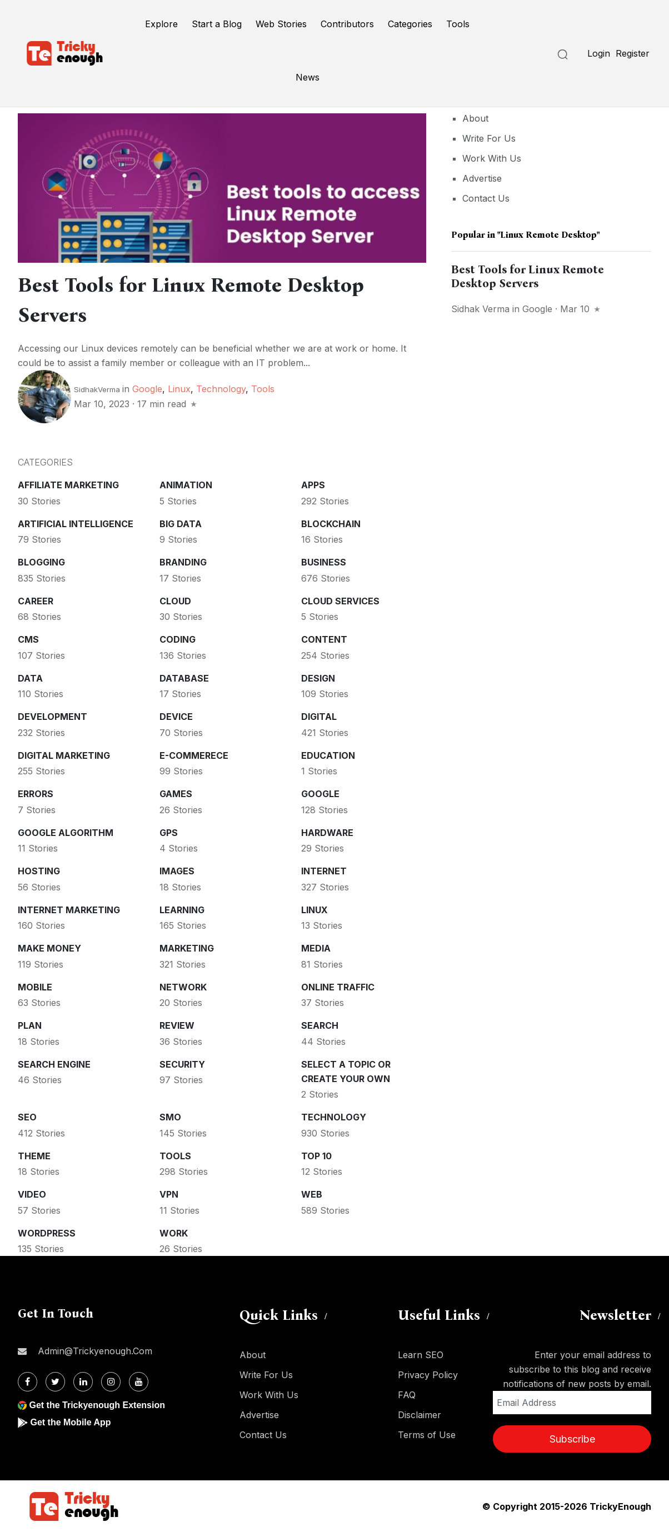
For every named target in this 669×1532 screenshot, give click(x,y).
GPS (168, 832)
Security (182, 1064)
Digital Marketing (64, 755)
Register (633, 53)
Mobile (35, 987)
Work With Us (491, 158)
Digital (319, 716)
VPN (168, 1194)
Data (30, 678)
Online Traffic (338, 987)
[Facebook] (27, 1381)
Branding (183, 562)
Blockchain (331, 523)
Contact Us (486, 198)
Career (35, 601)
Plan (30, 1025)
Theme (34, 1155)
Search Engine (54, 1064)
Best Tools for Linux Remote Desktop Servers (527, 276)
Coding (177, 639)
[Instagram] (111, 1381)
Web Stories (281, 23)
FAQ (407, 1394)
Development (52, 716)
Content (324, 639)
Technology (221, 388)
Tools (458, 23)
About (475, 118)
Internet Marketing (69, 909)
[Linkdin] (83, 1381)
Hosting (39, 871)
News (307, 77)
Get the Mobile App (70, 1422)
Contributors (347, 23)
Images (176, 871)
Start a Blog (217, 23)
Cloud (175, 601)
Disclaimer (419, 1414)
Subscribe (572, 1439)
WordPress (47, 1233)
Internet (324, 871)
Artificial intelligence (75, 523)
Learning (181, 909)
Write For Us (489, 138)
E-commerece (193, 755)
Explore (161, 23)
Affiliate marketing (68, 484)
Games (175, 793)
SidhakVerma (97, 389)
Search (319, 1025)
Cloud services (340, 601)
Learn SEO (420, 1354)
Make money (49, 948)
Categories (410, 23)
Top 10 (316, 1155)
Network (183, 987)
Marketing (186, 948)
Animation (185, 484)
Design (318, 678)
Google (147, 388)
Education (328, 755)
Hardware (327, 832)
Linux (179, 388)
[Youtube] (138, 1381)
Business (323, 562)
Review (176, 1025)
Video (32, 1194)
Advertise (482, 178)
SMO (170, 1117)
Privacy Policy (428, 1374)
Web (311, 1194)
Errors (35, 793)
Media (316, 948)
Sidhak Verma (480, 308)
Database (184, 678)
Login (598, 53)
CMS (28, 639)
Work (173, 1233)
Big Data (180, 523)
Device (176, 716)
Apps (313, 484)
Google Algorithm (65, 832)
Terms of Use (427, 1434)
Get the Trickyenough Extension (97, 1405)
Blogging (41, 562)
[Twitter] (55, 1381)
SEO (27, 1117)
